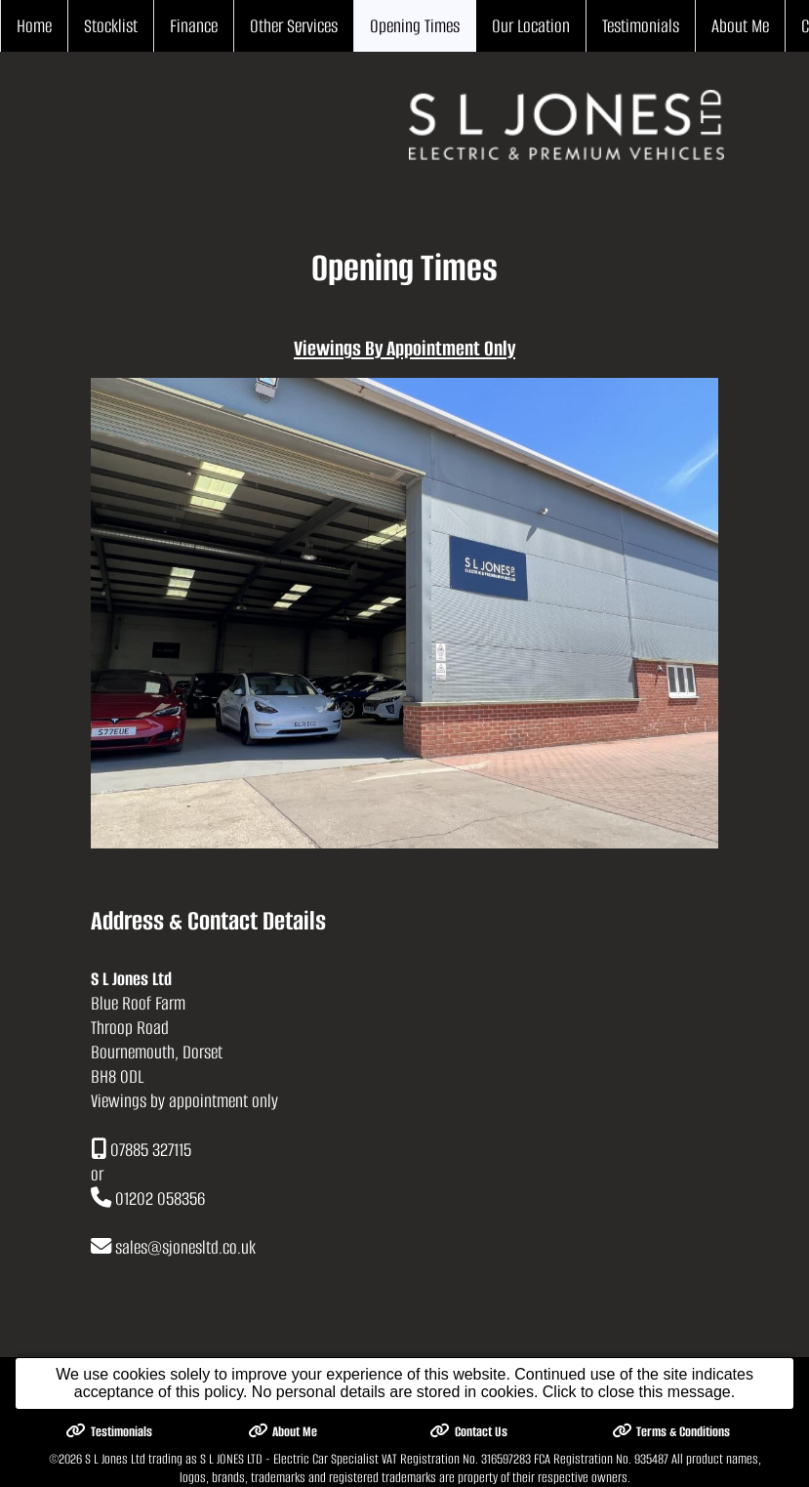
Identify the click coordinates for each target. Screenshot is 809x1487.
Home (34, 26)
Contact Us (468, 1432)
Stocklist (111, 26)
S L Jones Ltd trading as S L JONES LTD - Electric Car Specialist (232, 1459)
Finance (194, 26)
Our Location (531, 26)
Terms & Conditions (671, 1432)
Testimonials (640, 26)
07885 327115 (150, 1149)
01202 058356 (160, 1198)
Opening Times (415, 26)
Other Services (294, 26)
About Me (740, 26)
